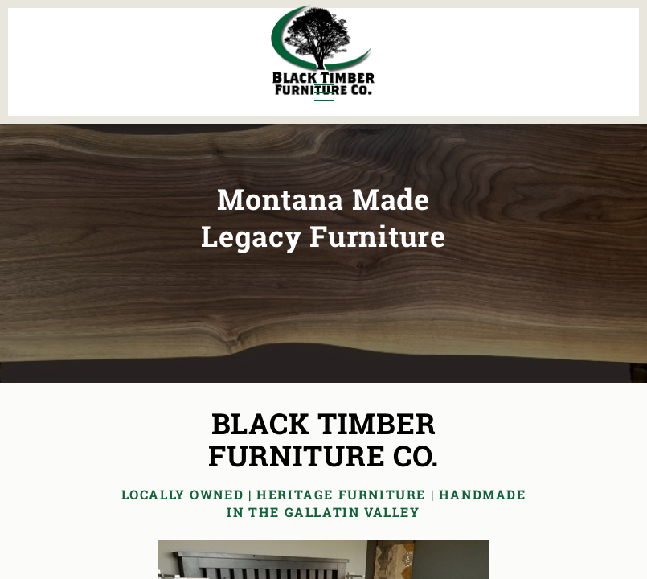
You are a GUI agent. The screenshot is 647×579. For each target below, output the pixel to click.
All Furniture (477, 42)
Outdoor (200, 70)
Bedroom (124, 42)
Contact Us (575, 70)
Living (55, 70)
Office (115, 70)
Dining (56, 42)
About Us (581, 42)
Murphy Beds (215, 42)
